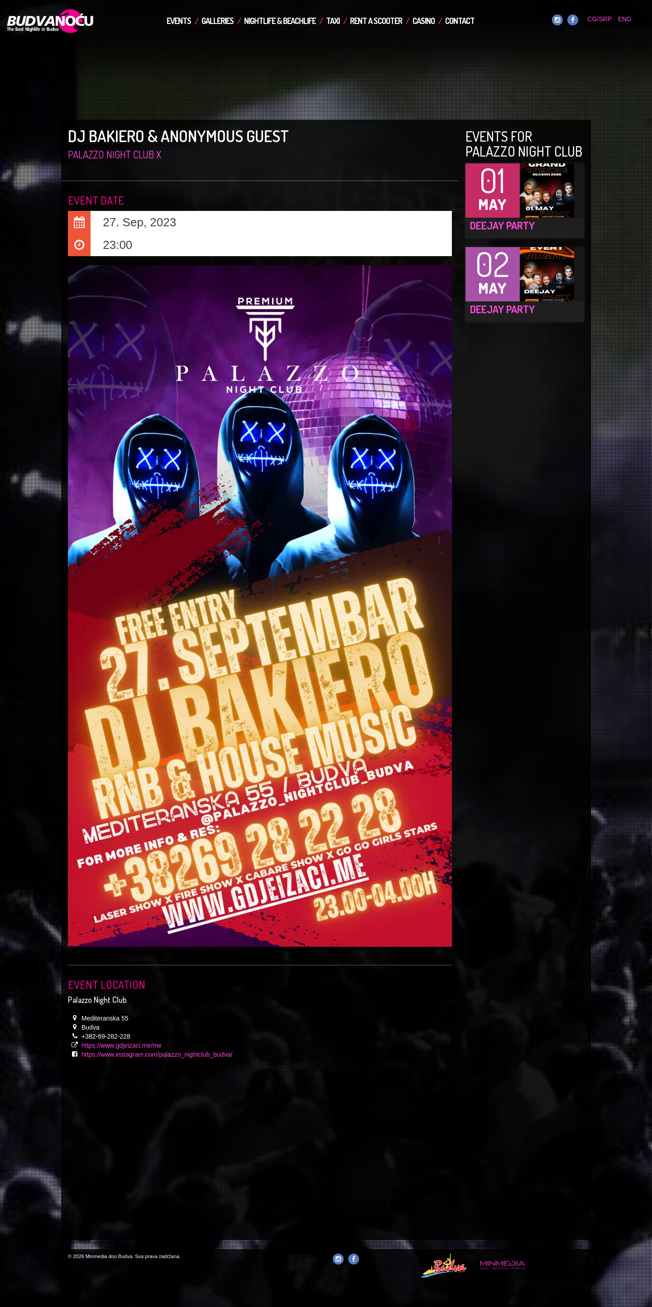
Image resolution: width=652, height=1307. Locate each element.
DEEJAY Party (502, 225)
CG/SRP (599, 19)
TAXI (333, 21)
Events (179, 21)
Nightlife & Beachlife (280, 21)
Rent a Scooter (376, 21)
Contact (460, 21)
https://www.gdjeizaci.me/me (122, 1045)
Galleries (217, 21)
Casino (423, 21)
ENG (625, 19)
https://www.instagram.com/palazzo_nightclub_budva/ (157, 1054)
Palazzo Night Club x (114, 154)
